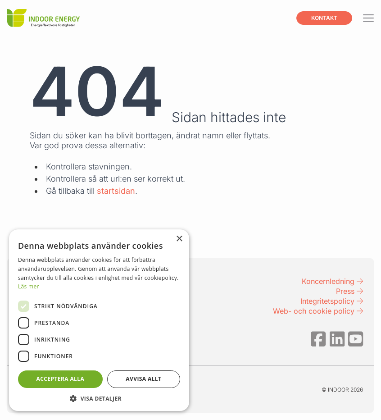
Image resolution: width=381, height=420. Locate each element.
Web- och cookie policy (318, 310)
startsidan (116, 191)
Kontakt (324, 17)
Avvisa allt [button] (143, 379)
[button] (99, 398)
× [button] (179, 239)
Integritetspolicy (331, 301)
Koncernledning (332, 281)
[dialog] (99, 320)
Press (349, 291)
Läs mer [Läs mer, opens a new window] (28, 286)
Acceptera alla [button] (60, 379)
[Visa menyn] (368, 18)
